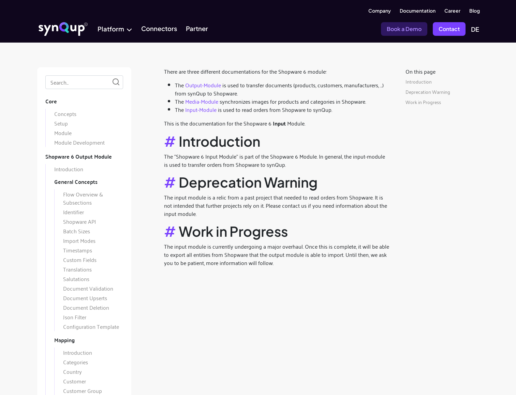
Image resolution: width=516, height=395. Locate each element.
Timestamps (77, 250)
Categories (75, 362)
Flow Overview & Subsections (83, 198)
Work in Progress (423, 102)
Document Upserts (85, 298)
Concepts (65, 113)
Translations (77, 269)
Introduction (68, 169)
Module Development (79, 142)
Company (379, 11)
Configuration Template (91, 326)
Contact (449, 28)
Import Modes (79, 240)
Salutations (76, 278)
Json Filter (74, 317)
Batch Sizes (76, 231)
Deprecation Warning (428, 91)
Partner (197, 28)
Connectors (159, 28)
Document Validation (88, 288)
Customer (74, 381)
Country (72, 371)
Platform (111, 29)
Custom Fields (80, 259)
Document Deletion (86, 307)
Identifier (73, 212)
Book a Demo (404, 28)
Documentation (418, 11)
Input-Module (201, 109)
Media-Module (201, 101)
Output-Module (203, 85)
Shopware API (79, 221)
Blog (474, 11)
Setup (61, 123)
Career (452, 11)
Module (63, 132)
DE (475, 29)
